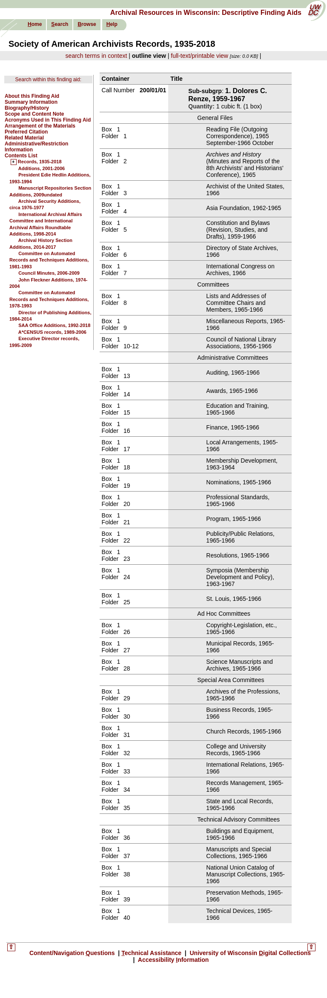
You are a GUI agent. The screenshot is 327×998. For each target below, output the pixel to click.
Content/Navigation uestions (73, 953)
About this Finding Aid (32, 96)
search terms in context (96, 55)
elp (112, 24)
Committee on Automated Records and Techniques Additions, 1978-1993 (49, 299)
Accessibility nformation (172, 959)
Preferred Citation (26, 132)
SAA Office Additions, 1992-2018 (54, 325)
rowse (86, 24)
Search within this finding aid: (48, 79)
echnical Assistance (152, 953)
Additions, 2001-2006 (41, 168)
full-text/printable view (199, 55)
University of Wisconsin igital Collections (249, 953)
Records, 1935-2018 (40, 162)
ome (35, 24)
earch (59, 24)
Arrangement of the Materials (40, 126)
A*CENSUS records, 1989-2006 (52, 332)
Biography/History (27, 108)
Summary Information (31, 102)
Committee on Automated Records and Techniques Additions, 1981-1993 (49, 260)
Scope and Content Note (34, 114)
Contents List (21, 156)
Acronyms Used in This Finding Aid (48, 120)
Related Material (24, 138)
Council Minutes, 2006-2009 (49, 273)
